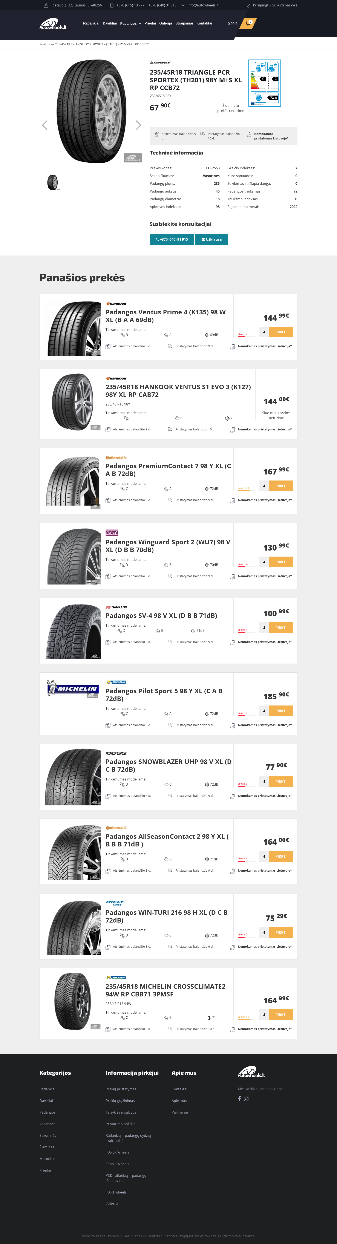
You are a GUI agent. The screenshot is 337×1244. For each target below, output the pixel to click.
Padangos (128, 23)
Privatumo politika (120, 1124)
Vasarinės (47, 1124)
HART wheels (116, 1192)
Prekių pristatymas (121, 1089)
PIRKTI (281, 332)
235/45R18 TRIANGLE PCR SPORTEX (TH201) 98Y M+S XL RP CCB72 (102, 44)
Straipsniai (184, 23)
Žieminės (47, 1147)
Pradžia (45, 44)
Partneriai (180, 1112)
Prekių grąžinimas (120, 1100)
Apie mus (179, 1100)
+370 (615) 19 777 (127, 5)
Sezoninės (48, 1135)
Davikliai (110, 23)
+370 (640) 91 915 (162, 5)
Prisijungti (261, 5)
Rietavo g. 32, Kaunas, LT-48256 (73, 5)
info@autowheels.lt (200, 5)
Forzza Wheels (117, 1163)
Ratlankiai (91, 23)
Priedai (150, 23)
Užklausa (212, 239)
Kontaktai (204, 23)
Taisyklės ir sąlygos (121, 1112)
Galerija (165, 23)
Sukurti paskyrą (284, 5)
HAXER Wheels (117, 1152)
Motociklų (47, 1158)
